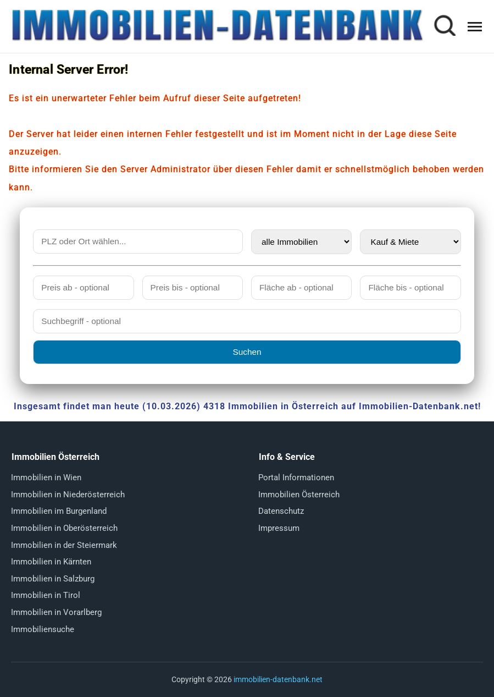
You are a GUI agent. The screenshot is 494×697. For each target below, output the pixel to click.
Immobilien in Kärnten (51, 562)
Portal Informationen (296, 477)
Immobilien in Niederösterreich (68, 495)
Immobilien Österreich (299, 495)
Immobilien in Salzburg (53, 579)
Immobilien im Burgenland (59, 511)
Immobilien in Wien (46, 477)
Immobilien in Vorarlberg (56, 612)
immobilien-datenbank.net (278, 679)
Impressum (278, 528)
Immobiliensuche (42, 629)
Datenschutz (281, 511)
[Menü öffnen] (474, 26)
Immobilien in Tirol (45, 595)
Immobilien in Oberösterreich (64, 528)
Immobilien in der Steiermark (64, 545)
